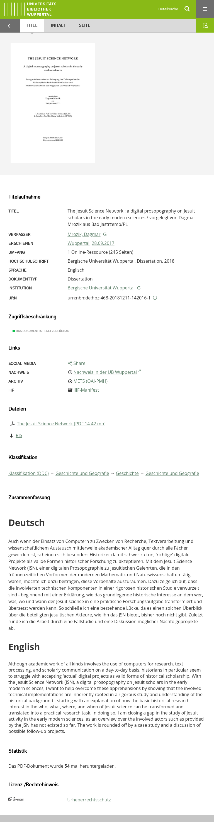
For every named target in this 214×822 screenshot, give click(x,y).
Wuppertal (78, 243)
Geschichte (127, 473)
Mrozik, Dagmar (83, 234)
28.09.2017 (103, 243)
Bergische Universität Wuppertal (100, 288)
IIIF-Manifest (86, 390)
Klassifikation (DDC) (28, 473)
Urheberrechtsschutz (89, 800)
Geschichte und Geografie (82, 473)
